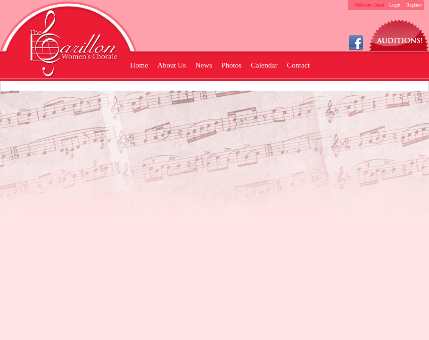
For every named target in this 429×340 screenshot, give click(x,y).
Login (395, 5)
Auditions (399, 33)
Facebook (356, 42)
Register (414, 5)
